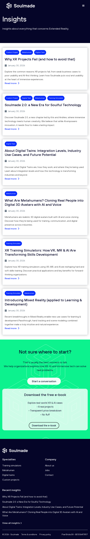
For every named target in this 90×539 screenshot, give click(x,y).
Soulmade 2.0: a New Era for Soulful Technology (26, 501)
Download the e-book (44, 427)
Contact (49, 475)
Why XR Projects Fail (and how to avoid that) (24, 496)
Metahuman (8, 470)
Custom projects (10, 479)
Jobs (47, 470)
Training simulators (11, 465)
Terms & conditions (29, 534)
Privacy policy (45, 534)
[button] (83, 5)
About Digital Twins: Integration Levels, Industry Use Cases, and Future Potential (42, 507)
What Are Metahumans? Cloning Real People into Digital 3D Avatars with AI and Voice (42, 514)
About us (49, 465)
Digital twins (8, 475)
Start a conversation (44, 383)
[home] (20, 6)
